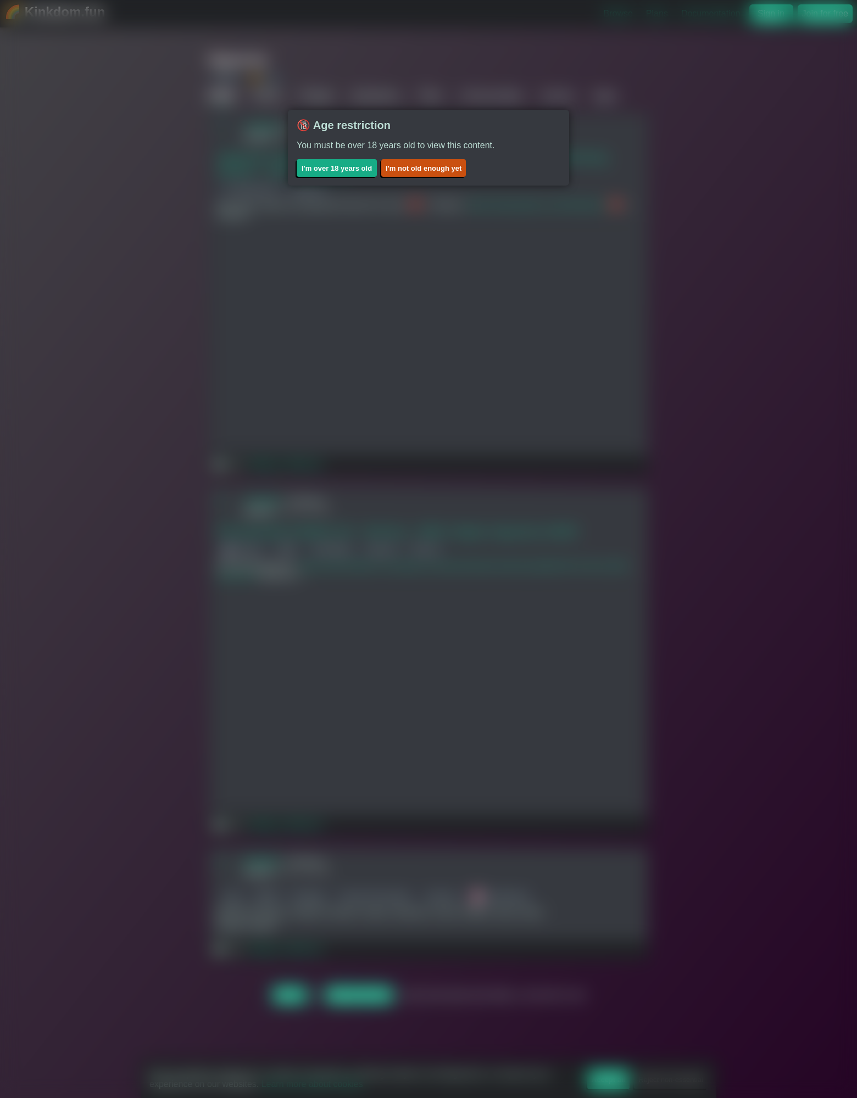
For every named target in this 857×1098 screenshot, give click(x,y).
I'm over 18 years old (337, 168)
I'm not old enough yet (423, 168)
